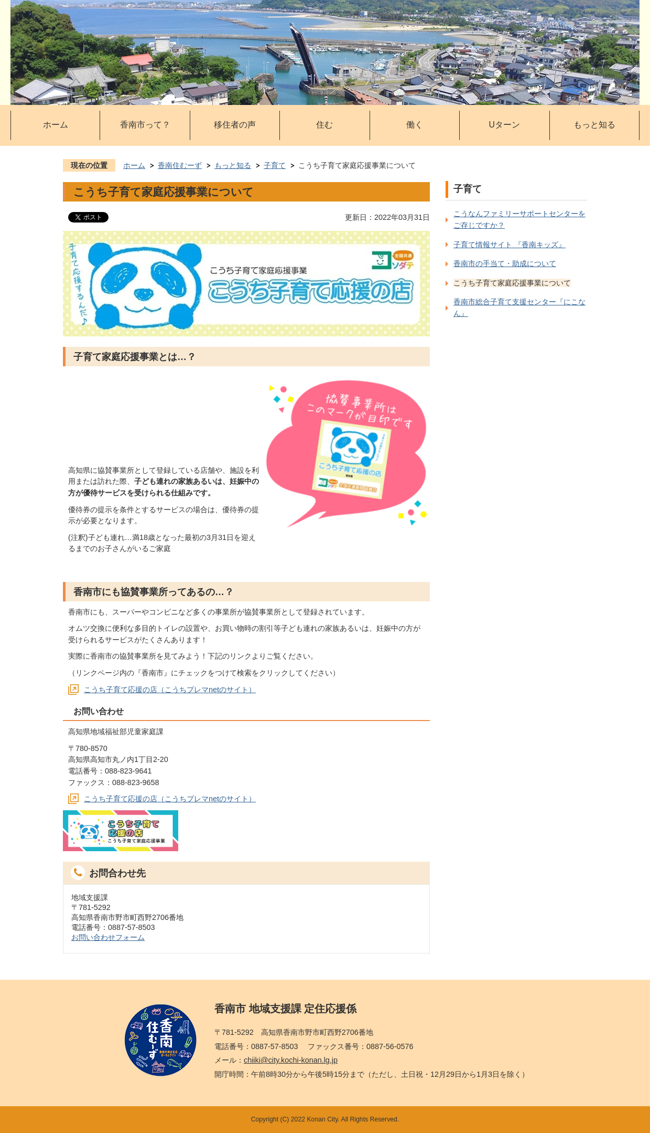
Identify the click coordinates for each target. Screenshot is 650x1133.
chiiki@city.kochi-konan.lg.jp (291, 1060)
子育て (275, 165)
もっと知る (594, 124)
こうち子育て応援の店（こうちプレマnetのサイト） (170, 689)
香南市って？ (145, 124)
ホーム (55, 124)
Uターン (504, 124)
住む (324, 124)
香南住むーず (180, 165)
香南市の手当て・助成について (504, 263)
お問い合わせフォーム (108, 937)
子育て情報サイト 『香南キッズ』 (509, 244)
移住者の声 (235, 124)
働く (414, 124)
